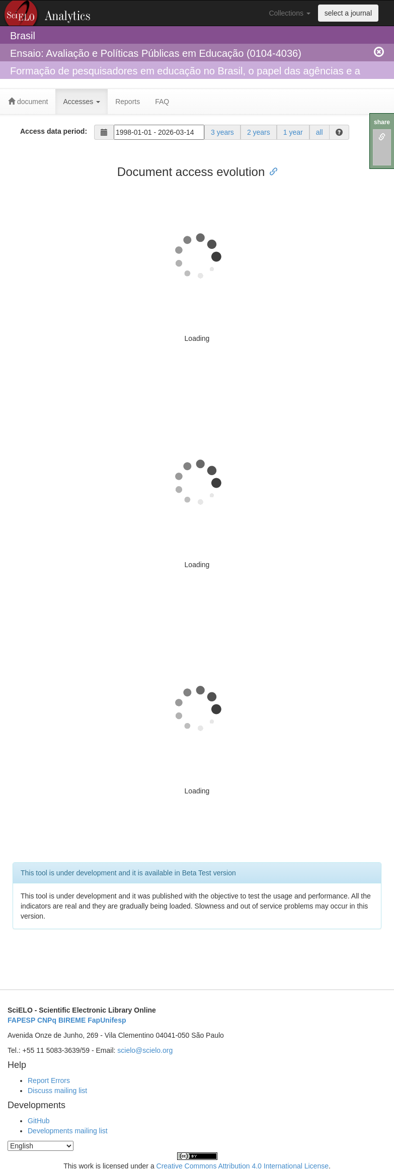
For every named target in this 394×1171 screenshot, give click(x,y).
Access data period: (53, 131)
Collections (289, 13)
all (319, 132)
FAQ (162, 102)
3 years (222, 132)
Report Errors (49, 1080)
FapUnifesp (107, 1020)
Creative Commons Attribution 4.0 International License (242, 1166)
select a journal (348, 13)
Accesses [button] (81, 102)
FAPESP (21, 1020)
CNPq (46, 1020)
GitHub (39, 1121)
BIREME (72, 1020)
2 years (258, 132)
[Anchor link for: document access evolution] (271, 170)
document (28, 102)
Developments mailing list (68, 1131)
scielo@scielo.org (145, 1050)
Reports (127, 102)
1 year (293, 132)
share (382, 122)
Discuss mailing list (57, 1091)
